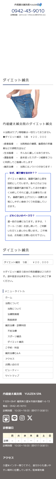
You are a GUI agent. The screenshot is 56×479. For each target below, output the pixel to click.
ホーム (8, 297)
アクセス (9, 358)
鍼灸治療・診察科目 (15, 325)
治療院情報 (13, 314)
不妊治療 (12, 330)
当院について (12, 303)
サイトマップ (12, 375)
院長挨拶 (12, 319)
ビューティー (12, 370)
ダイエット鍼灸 (16, 341)
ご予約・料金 (12, 347)
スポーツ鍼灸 (14, 336)
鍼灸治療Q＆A (12, 353)
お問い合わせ (12, 364)
